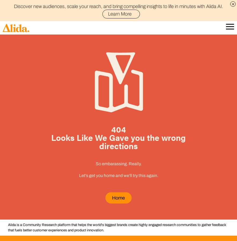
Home (118, 198)
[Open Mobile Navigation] (230, 28)
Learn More (122, 14)
